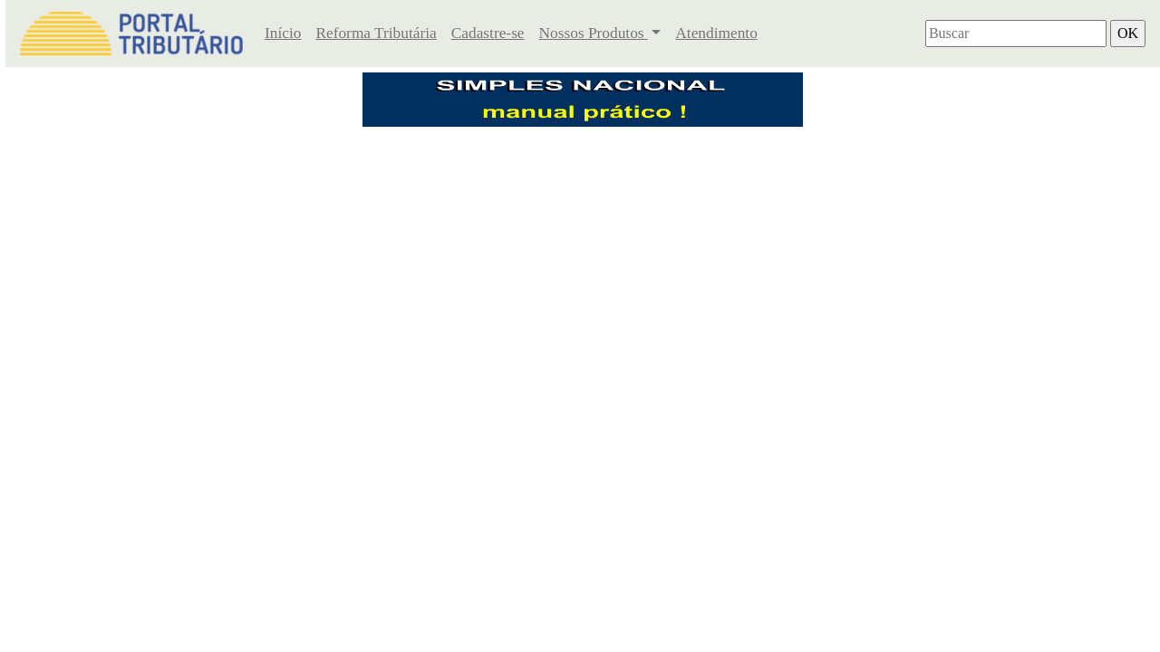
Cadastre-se (488, 33)
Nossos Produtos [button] (593, 33)
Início (283, 33)
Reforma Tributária (375, 33)
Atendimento (716, 33)
